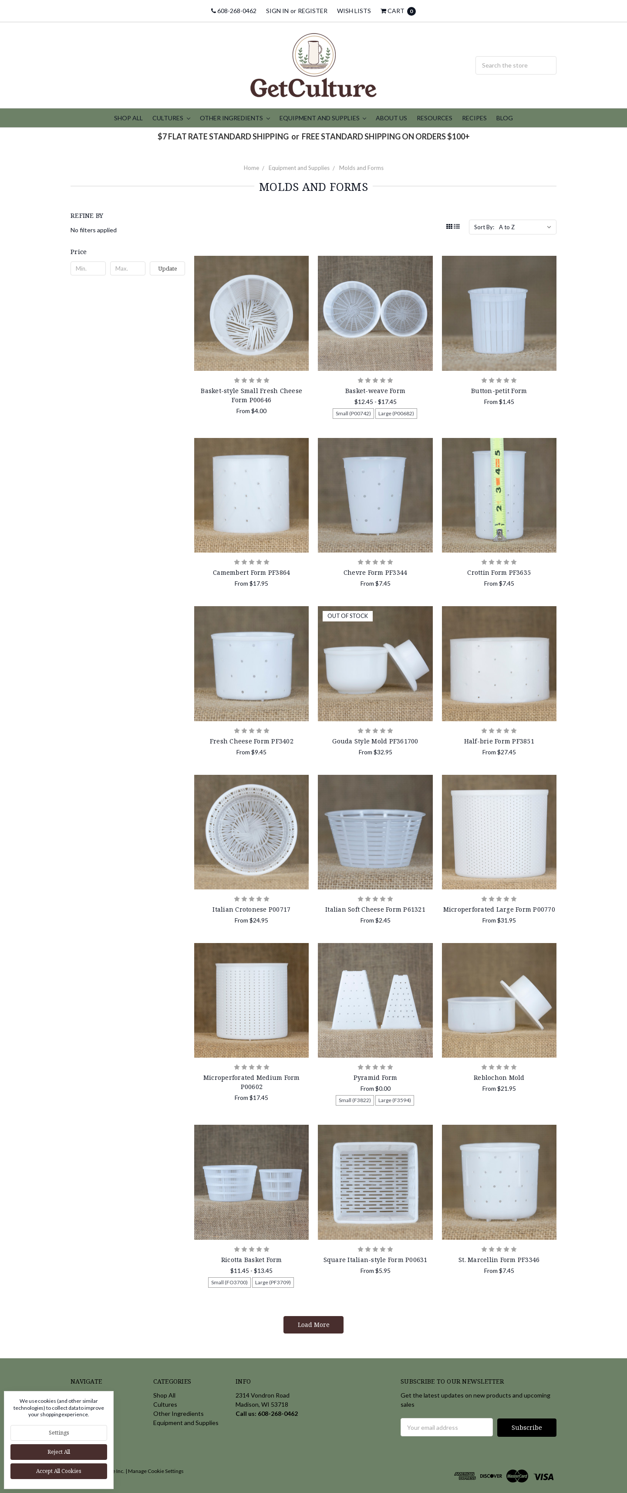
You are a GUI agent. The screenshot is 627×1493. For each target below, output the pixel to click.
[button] (128, 251)
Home (251, 167)
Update (167, 268)
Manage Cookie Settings (156, 1470)
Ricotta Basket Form (251, 1259)
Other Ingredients (235, 118)
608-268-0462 (233, 10)
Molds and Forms (361, 167)
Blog (504, 118)
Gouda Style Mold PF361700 (375, 741)
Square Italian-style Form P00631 (376, 1259)
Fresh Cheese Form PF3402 (251, 741)
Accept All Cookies (58, 1471)
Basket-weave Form (375, 391)
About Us (391, 118)
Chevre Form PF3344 (376, 572)
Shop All (128, 118)
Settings (59, 1432)
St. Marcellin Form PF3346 (498, 1259)
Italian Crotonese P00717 (251, 909)
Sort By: (484, 227)
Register (312, 10)
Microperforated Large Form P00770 (499, 909)
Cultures (171, 118)
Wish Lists (354, 10)
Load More (314, 1324)
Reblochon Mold (499, 1077)
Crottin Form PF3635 (499, 572)
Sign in (277, 10)
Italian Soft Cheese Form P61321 (375, 909)
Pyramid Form (376, 1077)
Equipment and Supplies (323, 118)
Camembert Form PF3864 (251, 572)
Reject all (58, 1452)
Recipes (474, 118)
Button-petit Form (499, 391)
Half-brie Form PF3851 (499, 741)
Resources (434, 118)
